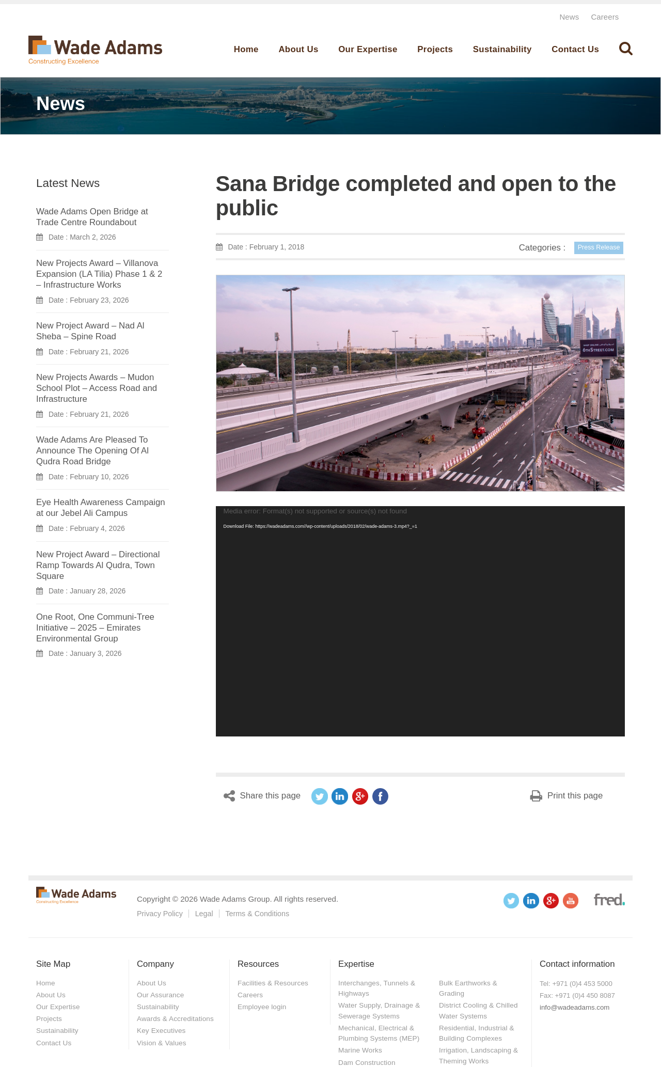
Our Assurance (161, 994)
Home (246, 49)
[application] (420, 621)
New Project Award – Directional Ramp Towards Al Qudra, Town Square (98, 564)
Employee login (263, 1006)
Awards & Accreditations (176, 1018)
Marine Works (361, 1049)
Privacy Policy (160, 913)
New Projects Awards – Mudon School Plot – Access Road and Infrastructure (96, 388)
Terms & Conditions (257, 913)
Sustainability (502, 49)
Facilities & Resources (274, 982)
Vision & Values (162, 1041)
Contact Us (575, 49)
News (568, 16)
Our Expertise (367, 49)
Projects (435, 49)
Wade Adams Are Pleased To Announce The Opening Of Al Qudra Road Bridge (92, 450)
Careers (604, 16)
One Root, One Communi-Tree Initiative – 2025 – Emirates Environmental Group (95, 627)
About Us (298, 49)
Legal (204, 913)
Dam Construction (367, 1061)
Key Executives (162, 1030)
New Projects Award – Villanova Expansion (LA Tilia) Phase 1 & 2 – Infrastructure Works (99, 274)
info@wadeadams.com (574, 1007)
